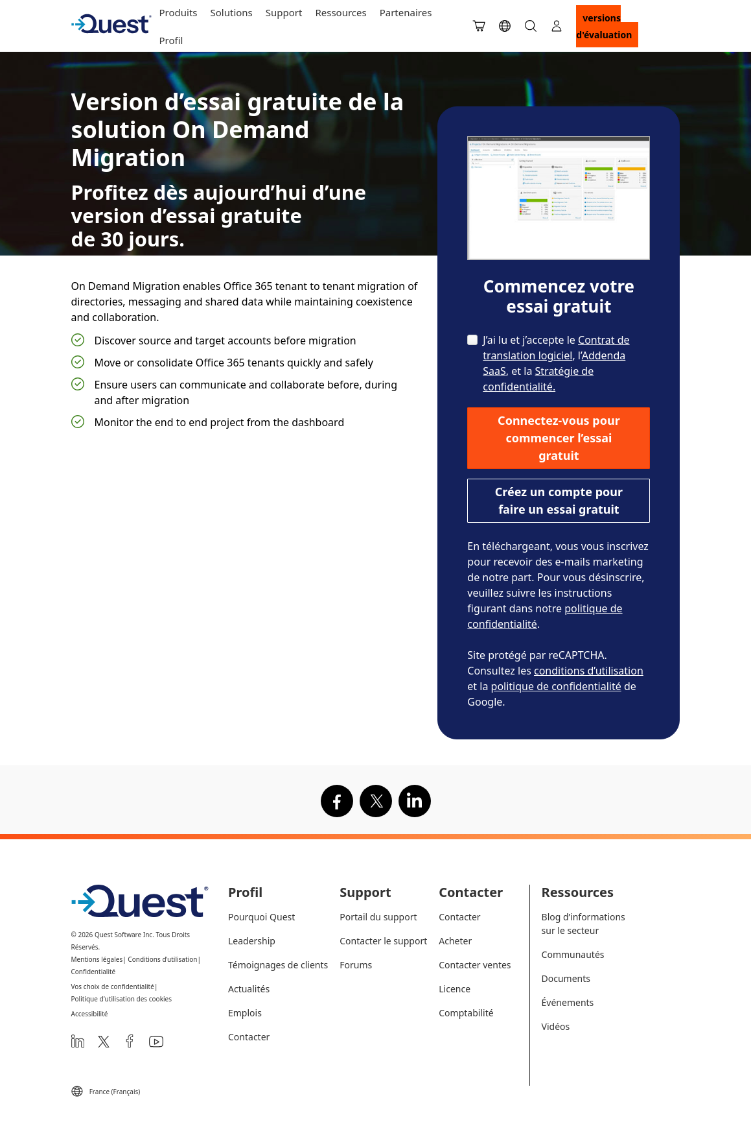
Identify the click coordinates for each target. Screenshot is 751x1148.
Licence (454, 989)
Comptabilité (466, 1013)
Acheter (455, 941)
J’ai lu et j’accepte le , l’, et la (556, 363)
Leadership (251, 941)
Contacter (249, 1037)
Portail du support (378, 917)
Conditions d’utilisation (162, 959)
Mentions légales (97, 959)
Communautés (573, 954)
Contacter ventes (475, 965)
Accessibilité (89, 1013)
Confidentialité (93, 971)
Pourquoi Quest (261, 917)
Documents (566, 978)
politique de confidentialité (556, 686)
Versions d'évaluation (604, 26)
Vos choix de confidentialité (112, 986)
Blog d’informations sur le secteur (583, 924)
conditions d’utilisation (588, 671)
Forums (356, 965)
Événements (568, 1002)
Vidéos (556, 1026)
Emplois (245, 1013)
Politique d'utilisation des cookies (121, 998)
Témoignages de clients (278, 965)
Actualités (249, 989)
